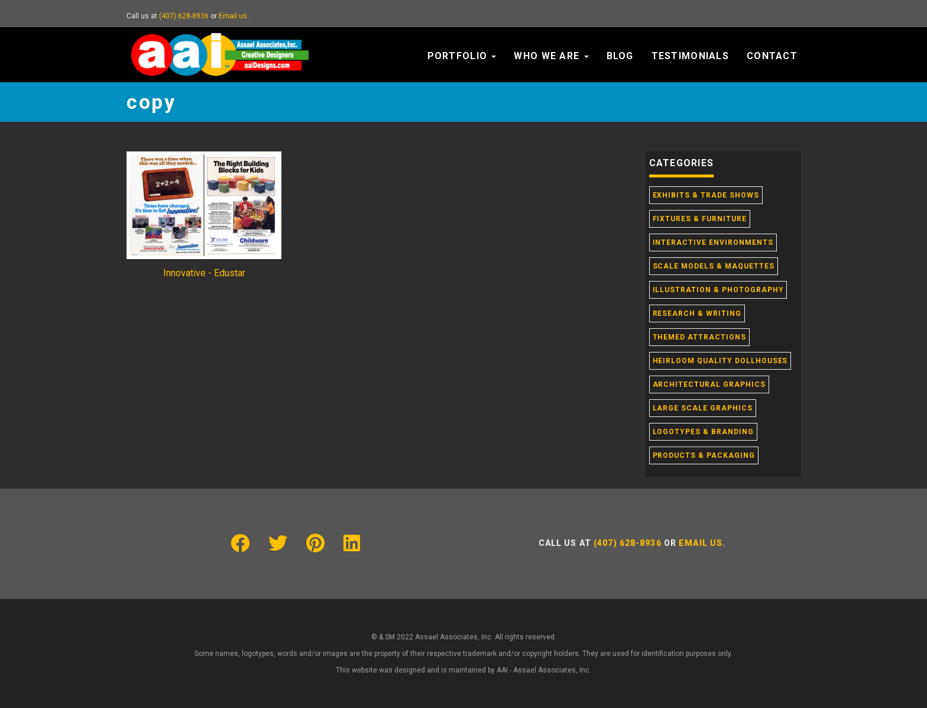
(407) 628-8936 (184, 16)
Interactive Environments (713, 242)
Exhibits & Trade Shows (706, 195)
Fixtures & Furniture (700, 219)
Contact (772, 56)
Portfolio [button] (462, 56)
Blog (620, 56)
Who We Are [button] (551, 56)
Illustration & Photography (718, 290)
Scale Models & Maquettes (713, 266)
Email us (233, 16)
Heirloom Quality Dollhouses (720, 361)
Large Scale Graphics (703, 408)
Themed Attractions (699, 337)
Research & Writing (697, 313)
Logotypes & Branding (703, 432)
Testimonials (690, 56)
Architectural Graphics (709, 384)
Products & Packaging (704, 455)
